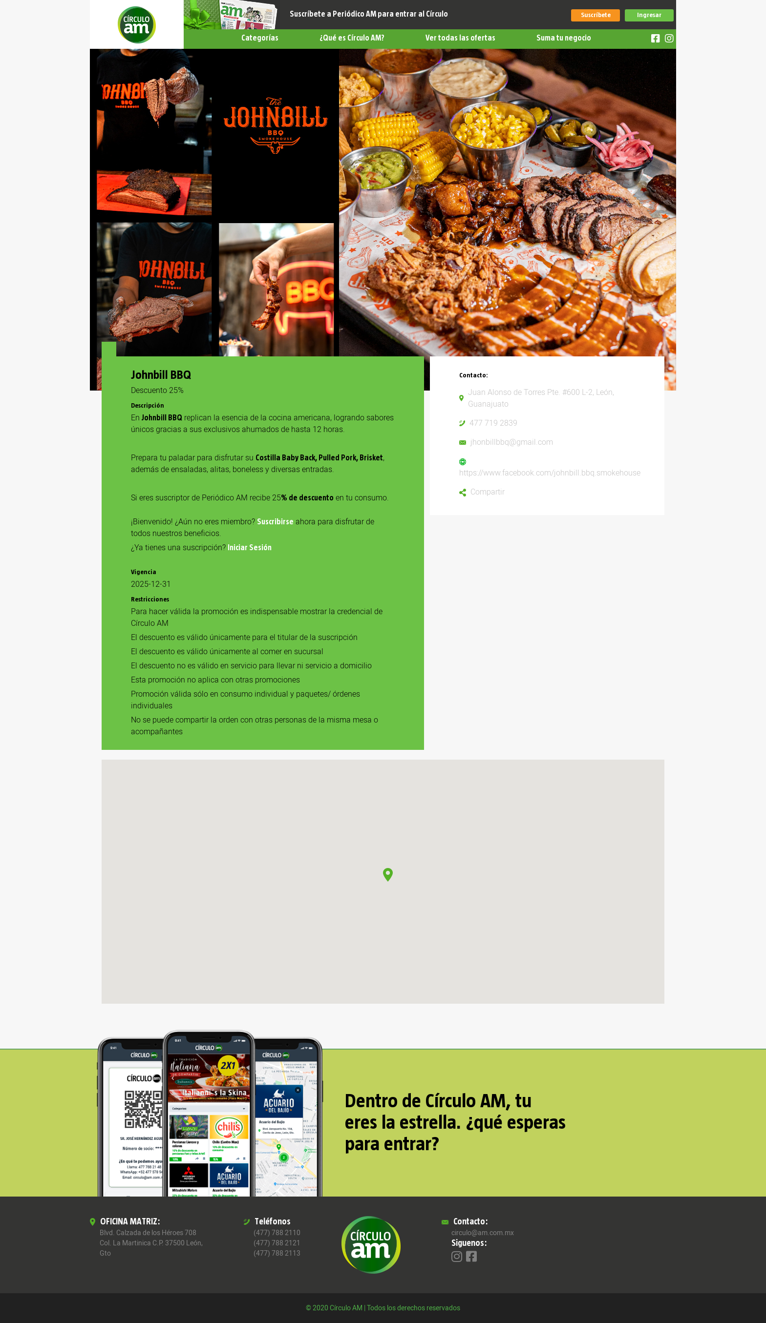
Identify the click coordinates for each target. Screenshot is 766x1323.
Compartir (487, 492)
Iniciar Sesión (250, 548)
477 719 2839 (493, 423)
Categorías (259, 38)
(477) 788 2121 (277, 1243)
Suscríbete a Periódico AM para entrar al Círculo (369, 14)
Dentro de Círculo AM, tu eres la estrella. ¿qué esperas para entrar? (455, 1123)
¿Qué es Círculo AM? (351, 38)
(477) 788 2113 (277, 1253)
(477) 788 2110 (277, 1233)
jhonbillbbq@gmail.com (511, 442)
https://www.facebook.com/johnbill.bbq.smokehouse (549, 473)
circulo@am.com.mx (482, 1233)
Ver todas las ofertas (460, 38)
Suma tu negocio (563, 38)
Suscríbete (596, 15)
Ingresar (649, 15)
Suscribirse (275, 522)
